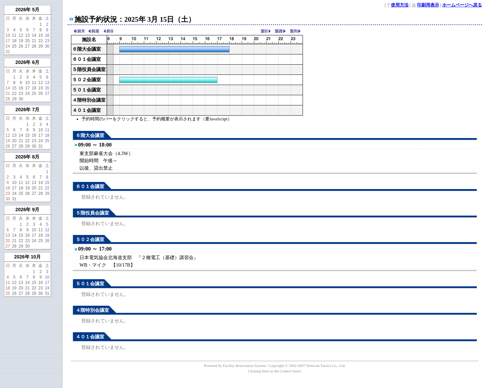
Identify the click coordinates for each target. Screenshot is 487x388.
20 (27, 40)
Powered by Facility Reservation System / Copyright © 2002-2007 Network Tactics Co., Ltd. (274, 366)
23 (47, 40)
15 (40, 35)
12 (21, 35)
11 (14, 35)
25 (14, 46)
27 (27, 46)
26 (21, 46)
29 (40, 46)
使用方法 (400, 5)
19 (21, 40)
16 (47, 35)
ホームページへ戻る (462, 5)
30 (47, 46)
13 (27, 35)
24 (7, 46)
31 (7, 51)
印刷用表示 (428, 5)
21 (34, 40)
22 (40, 40)
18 (14, 40)
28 (34, 46)
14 (34, 35)
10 (7, 35)
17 (7, 40)
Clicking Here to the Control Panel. (275, 371)
